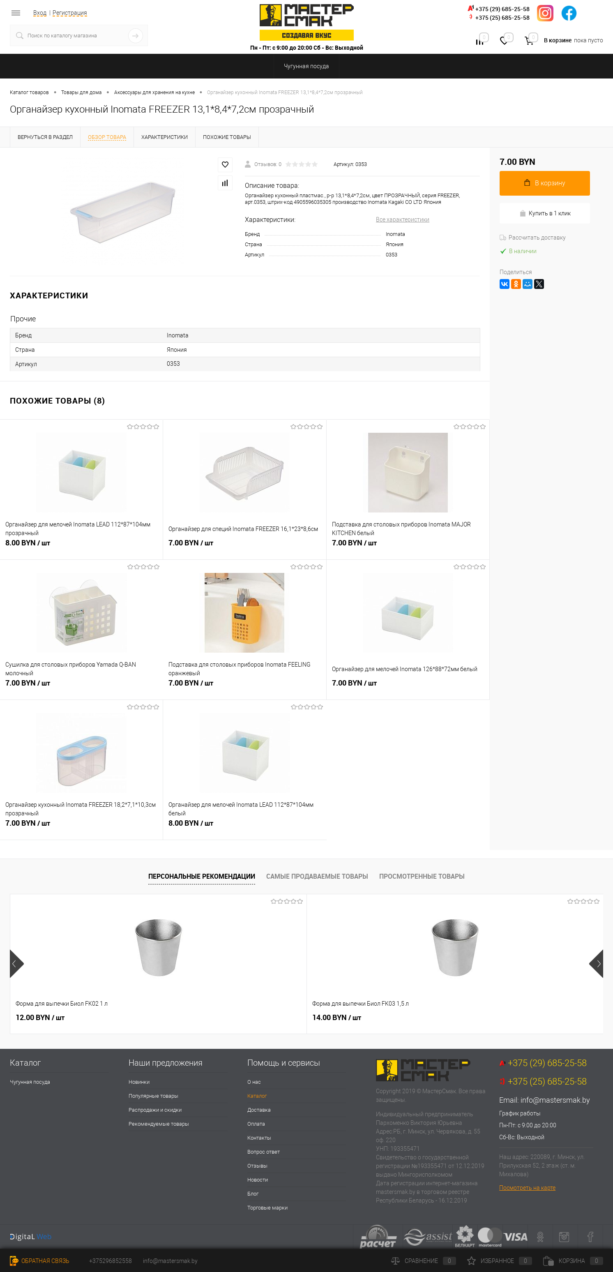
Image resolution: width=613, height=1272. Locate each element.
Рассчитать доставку (533, 237)
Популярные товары (153, 1096)
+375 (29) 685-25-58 (502, 9)
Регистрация (70, 12)
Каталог (257, 1096)
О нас (254, 1082)
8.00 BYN (81, 547)
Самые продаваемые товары (317, 876)
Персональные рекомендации (201, 876)
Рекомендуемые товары (159, 1124)
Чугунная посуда (30, 1082)
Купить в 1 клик (545, 213)
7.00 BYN (244, 547)
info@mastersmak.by (555, 1100)
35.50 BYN (485, 1017)
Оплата (256, 1124)
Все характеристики (402, 219)
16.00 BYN (336, 1017)
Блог (252, 1194)
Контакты (259, 1138)
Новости (257, 1180)
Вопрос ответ (263, 1152)
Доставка (259, 1110)
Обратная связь (39, 1261)
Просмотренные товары (422, 876)
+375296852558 (110, 1261)
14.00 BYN (188, 1017)
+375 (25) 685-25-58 (502, 17)
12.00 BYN (40, 1017)
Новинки (139, 1082)
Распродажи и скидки (155, 1110)
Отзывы (257, 1166)
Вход (39, 12)
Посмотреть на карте (527, 1187)
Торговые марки (267, 1208)
